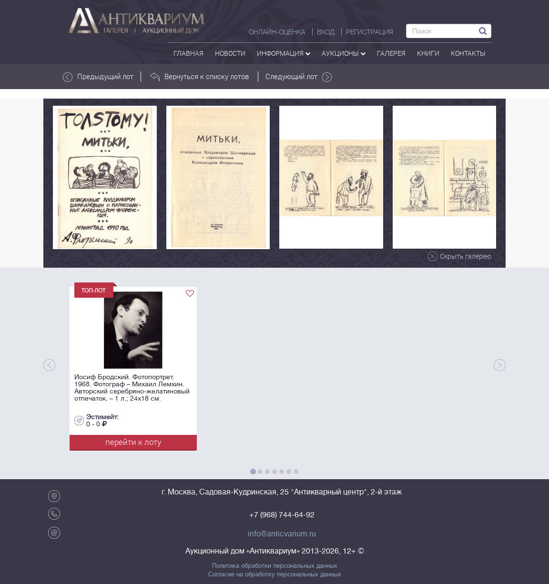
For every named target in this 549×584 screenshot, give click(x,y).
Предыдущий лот (98, 76)
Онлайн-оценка (277, 32)
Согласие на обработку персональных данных (274, 574)
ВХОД (326, 32)
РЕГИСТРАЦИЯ (369, 32)
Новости (230, 53)
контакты (468, 53)
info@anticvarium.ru (282, 534)
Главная (188, 53)
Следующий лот (298, 76)
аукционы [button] (344, 53)
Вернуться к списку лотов (199, 76)
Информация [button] (283, 53)
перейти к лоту (133, 441)
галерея (391, 53)
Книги (428, 53)
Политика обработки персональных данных (274, 566)
